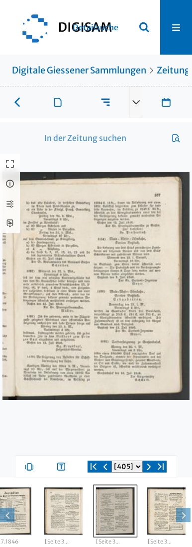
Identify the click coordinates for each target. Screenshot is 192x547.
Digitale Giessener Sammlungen (79, 70)
